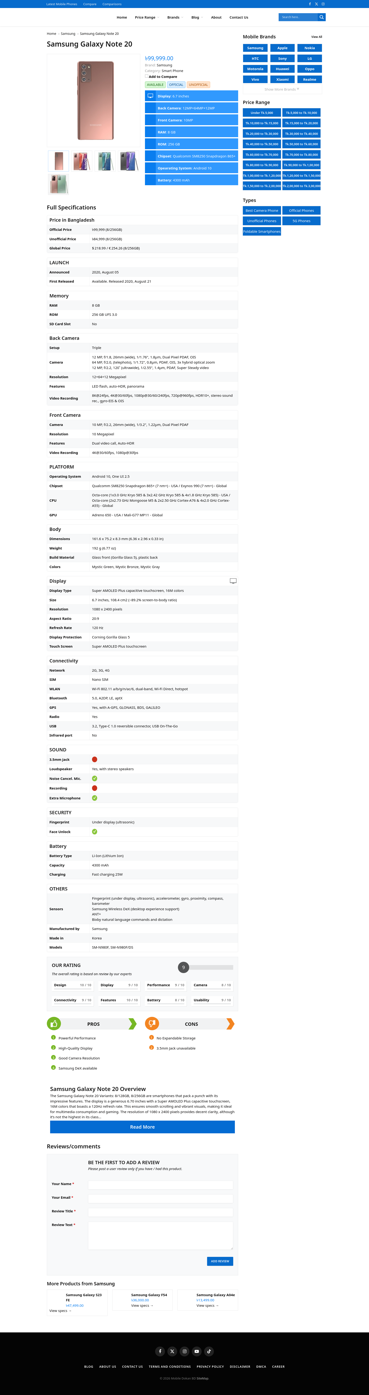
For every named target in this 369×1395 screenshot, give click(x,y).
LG (310, 58)
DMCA (261, 1366)
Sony (282, 58)
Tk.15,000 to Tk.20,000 (301, 123)
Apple (282, 47)
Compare (89, 4)
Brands (173, 17)
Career (278, 1366)
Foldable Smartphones (262, 231)
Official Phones (301, 210)
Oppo (309, 68)
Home (122, 17)
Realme (309, 79)
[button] (142, 1109)
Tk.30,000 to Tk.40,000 (301, 134)
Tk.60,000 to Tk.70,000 (261, 154)
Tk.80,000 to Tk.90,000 (261, 165)
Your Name (63, 1183)
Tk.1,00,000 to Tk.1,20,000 (262, 175)
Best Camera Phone (262, 210)
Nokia (310, 47)
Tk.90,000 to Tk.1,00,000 (301, 165)
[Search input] (299, 17)
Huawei (282, 68)
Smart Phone (172, 70)
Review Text (63, 1224)
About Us (107, 1366)
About (216, 17)
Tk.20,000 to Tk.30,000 (261, 134)
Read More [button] (142, 1127)
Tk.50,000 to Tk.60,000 (301, 144)
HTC (255, 58)
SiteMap (203, 1378)
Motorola (255, 68)
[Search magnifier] (322, 17)
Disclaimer (240, 1366)
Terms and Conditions (170, 1366)
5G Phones (301, 220)
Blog (195, 17)
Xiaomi (282, 79)
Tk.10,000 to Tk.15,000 (261, 123)
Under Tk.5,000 (262, 113)
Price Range (145, 17)
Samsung (104, 1283)
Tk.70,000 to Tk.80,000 (301, 154)
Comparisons (112, 4)
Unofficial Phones (261, 220)
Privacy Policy (210, 1366)
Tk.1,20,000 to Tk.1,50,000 (302, 175)
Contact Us (239, 17)
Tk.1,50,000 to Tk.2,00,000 (262, 186)
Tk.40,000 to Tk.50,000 (261, 144)
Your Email (62, 1197)
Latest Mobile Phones (61, 4)
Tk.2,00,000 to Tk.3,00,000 (302, 186)
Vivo (255, 79)
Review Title (64, 1211)
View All (316, 37)
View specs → (60, 1310)
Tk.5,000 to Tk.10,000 (301, 113)
